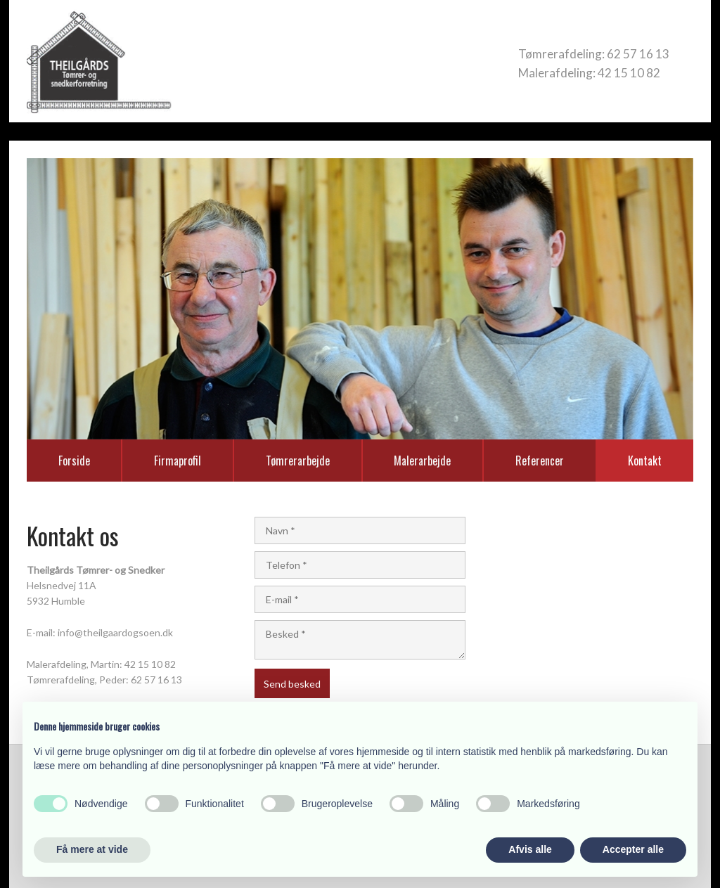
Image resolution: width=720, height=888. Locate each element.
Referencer (539, 460)
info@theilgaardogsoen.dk (115, 632)
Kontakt (645, 460)
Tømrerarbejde (298, 460)
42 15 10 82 (629, 72)
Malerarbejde (422, 460)
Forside (74, 460)
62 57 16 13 (638, 53)
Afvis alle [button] (529, 849)
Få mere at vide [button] (92, 849)
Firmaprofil (177, 460)
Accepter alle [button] (633, 849)
